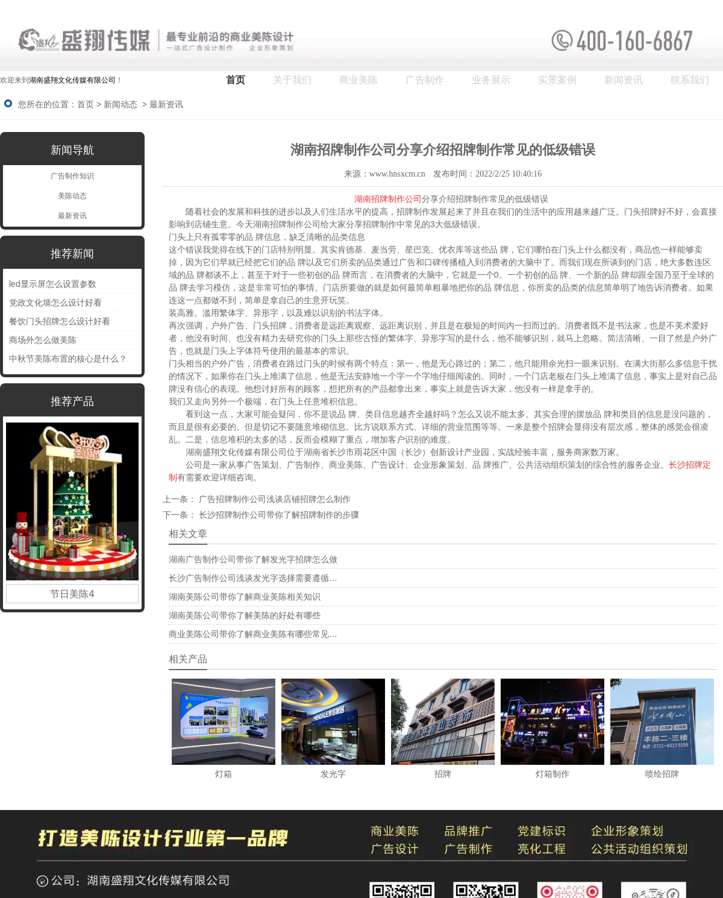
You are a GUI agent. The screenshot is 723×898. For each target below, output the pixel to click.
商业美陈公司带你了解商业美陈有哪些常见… (253, 634)
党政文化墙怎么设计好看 (55, 302)
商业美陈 (358, 80)
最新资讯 (72, 216)
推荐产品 (72, 401)
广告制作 (424, 80)
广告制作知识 (72, 176)
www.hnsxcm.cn (397, 173)
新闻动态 (120, 104)
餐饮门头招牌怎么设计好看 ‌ (61, 321)
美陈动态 (72, 196)
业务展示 (491, 80)
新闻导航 (72, 150)
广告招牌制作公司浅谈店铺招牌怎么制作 (273, 499)
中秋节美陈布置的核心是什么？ (68, 358)
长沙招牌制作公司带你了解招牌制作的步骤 (277, 515)
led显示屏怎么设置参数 (52, 284)
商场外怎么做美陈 (43, 340)
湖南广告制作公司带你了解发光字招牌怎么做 (253, 559)
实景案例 (557, 80)
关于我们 (292, 80)
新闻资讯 (623, 80)
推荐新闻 (72, 254)
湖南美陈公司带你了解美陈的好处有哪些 (245, 615)
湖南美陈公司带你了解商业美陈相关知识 (245, 596)
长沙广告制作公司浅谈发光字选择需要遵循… (253, 578)
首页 (235, 80)
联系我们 (690, 80)
